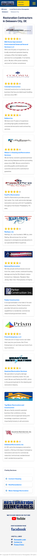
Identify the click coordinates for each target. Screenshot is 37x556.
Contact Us (18, 542)
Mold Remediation (15, 485)
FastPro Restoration (12, 195)
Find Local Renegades (21, 3)
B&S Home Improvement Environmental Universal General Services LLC (16, 44)
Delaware (5, 12)
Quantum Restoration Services (15, 371)
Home (4, 9)
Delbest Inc (8, 118)
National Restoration (12, 266)
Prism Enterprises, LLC (12, 337)
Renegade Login (20, 539)
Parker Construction (11, 300)
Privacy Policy (19, 544)
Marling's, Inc (9, 232)
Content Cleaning (14, 479)
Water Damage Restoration (18, 491)
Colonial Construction (12, 87)
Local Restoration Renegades (19, 9)
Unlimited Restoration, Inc (13, 444)
